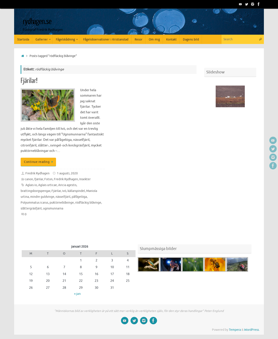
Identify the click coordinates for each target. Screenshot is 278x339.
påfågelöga (79, 197)
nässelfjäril (63, 197)
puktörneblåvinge (62, 202)
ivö (64, 191)
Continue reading (39, 162)
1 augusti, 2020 (67, 173)
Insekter (85, 179)
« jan (77, 294)
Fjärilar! (29, 81)
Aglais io (31, 185)
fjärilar (38, 179)
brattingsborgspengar (35, 191)
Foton (48, 179)
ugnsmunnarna (53, 208)
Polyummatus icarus (34, 202)
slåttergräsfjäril (31, 208)
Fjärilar (56, 191)
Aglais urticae (47, 185)
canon (29, 179)
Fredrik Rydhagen (37, 173)
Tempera (235, 330)
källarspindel (76, 191)
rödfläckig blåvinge (88, 202)
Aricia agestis (67, 185)
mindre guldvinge (42, 197)
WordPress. (252, 330)
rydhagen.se (37, 21)
